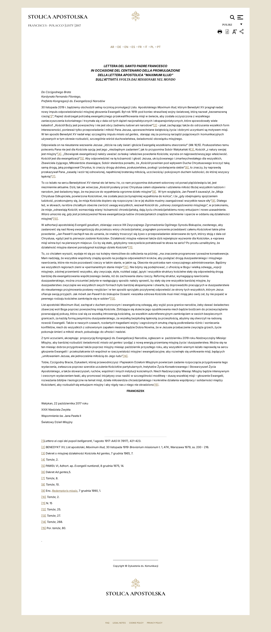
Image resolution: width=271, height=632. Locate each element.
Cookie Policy (136, 623)
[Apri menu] (239, 17)
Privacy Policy (154, 623)
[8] (154, 191)
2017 (78, 25)
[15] (156, 384)
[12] (126, 267)
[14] (125, 356)
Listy (70, 25)
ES (133, 47)
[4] (59, 154)
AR (112, 47)
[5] (82, 158)
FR (140, 47)
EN (126, 47)
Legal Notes (119, 623)
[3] (192, 149)
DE (119, 47)
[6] (187, 167)
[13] (112, 298)
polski (230, 25)
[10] (55, 218)
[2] (155, 125)
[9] (213, 200)
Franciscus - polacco (46, 25)
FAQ (107, 623)
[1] (50, 116)
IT (146, 47)
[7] (53, 176)
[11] (130, 247)
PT (159, 47)
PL (152, 47)
